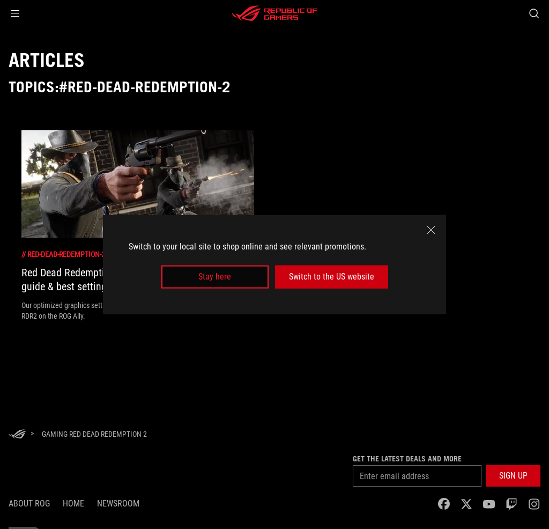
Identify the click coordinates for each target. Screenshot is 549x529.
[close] (431, 230)
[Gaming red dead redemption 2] (94, 434)
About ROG (29, 503)
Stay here (214, 276)
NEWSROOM (118, 503)
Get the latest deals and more (407, 458)
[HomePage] (17, 434)
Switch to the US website (331, 276)
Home (73, 503)
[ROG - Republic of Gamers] (274, 13)
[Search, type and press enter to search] (534, 13)
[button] (15, 13)
